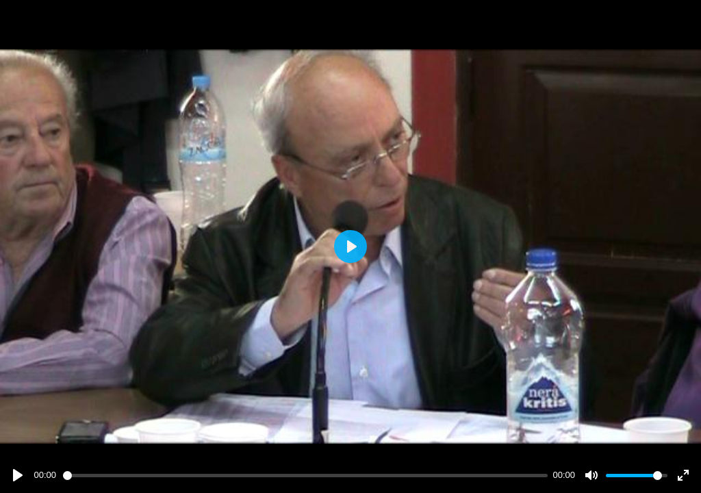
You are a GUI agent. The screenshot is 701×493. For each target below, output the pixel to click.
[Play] (18, 475)
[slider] (305, 475)
